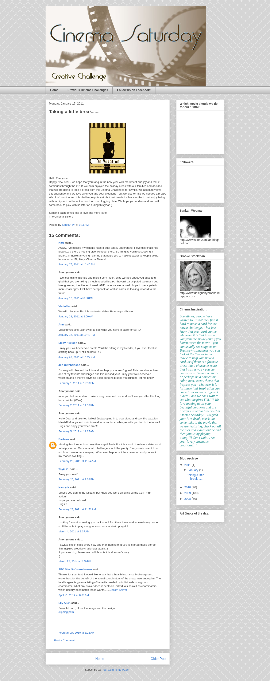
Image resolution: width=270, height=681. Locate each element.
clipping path (66, 612)
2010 (188, 487)
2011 (188, 465)
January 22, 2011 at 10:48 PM (76, 334)
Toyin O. (63, 469)
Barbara (63, 439)
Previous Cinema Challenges (88, 90)
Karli (61, 242)
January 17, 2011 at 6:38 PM (75, 298)
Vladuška (64, 306)
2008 (188, 498)
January (193, 470)
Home (54, 90)
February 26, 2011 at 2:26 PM (76, 479)
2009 (188, 493)
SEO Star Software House (75, 569)
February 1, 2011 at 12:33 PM (76, 383)
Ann (61, 324)
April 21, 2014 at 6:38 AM (73, 595)
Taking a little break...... (195, 476)
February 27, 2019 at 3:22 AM (76, 632)
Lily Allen (64, 602)
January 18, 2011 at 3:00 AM (75, 316)
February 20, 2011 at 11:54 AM (77, 461)
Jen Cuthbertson (69, 365)
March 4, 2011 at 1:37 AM (73, 531)
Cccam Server (118, 589)
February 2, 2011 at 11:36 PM (76, 405)
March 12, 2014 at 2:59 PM (74, 561)
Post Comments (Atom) (116, 669)
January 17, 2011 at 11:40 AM (76, 264)
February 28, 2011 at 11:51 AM (77, 509)
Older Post (158, 659)
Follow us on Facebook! (134, 90)
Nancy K (63, 487)
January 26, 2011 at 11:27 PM (76, 357)
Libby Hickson (67, 342)
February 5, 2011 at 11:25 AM (76, 431)
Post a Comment (64, 640)
